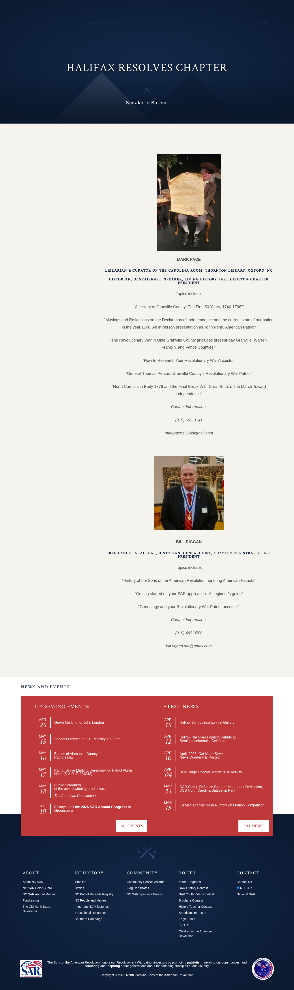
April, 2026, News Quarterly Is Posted (201, 755)
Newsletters (43, 205)
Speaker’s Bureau (48, 217)
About (24, 23)
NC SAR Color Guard (37, 888)
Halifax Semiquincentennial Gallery (207, 722)
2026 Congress (241, 23)
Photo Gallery (45, 171)
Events (39, 182)
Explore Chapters (42, 124)
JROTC (184, 925)
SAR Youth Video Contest (196, 894)
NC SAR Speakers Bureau (145, 894)
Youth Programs (199, 23)
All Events (131, 825)
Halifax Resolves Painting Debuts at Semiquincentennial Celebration (208, 739)
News (220, 23)
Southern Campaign (88, 919)
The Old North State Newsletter (36, 909)
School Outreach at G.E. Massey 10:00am (87, 739)
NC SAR (244, 888)
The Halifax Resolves (51, 228)
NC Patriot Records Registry (94, 894)
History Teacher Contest (195, 906)
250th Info (174, 23)
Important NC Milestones (92, 906)
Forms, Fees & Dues (102, 23)
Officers (40, 147)
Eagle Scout (187, 919)
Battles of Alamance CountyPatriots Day (76, 755)
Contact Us (266, 23)
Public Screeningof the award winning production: (79, 790)
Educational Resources (91, 913)
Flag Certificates (138, 888)
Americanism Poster (192, 913)
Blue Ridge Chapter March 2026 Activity (211, 772)
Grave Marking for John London (79, 722)
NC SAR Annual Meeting (39, 894)
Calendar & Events (66, 23)
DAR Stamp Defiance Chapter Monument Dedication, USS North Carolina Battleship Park (221, 788)
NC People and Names (90, 900)
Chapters (40, 23)
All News (253, 825)
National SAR (246, 894)
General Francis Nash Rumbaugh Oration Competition (222, 805)
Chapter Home (40, 136)
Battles (79, 888)
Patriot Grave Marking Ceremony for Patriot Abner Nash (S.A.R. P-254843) (93, 772)
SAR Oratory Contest (193, 888)
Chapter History (46, 194)
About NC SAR (33, 882)
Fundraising (31, 900)
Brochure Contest (191, 900)
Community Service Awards (146, 882)
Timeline (80, 882)
